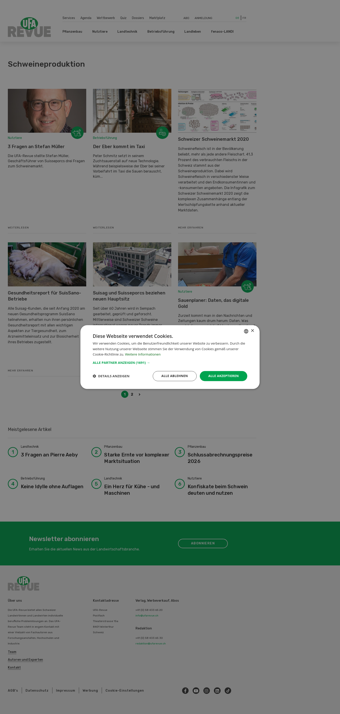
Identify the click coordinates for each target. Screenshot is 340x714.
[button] (170, 362)
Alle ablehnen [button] (174, 376)
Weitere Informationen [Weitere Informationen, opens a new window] (143, 354)
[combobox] (246, 331)
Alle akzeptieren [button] (223, 376)
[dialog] (170, 357)
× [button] (252, 330)
